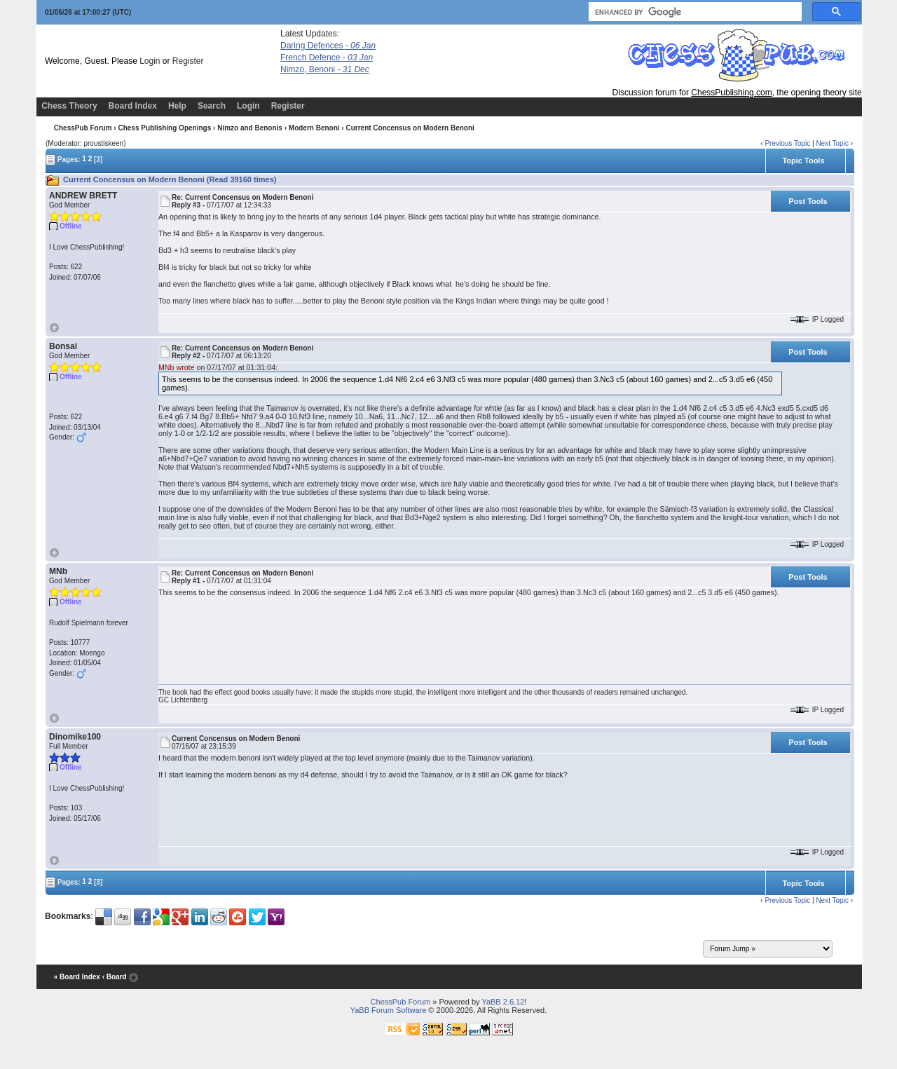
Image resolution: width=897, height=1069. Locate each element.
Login (149, 61)
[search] (694, 12)
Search (212, 106)
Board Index (133, 106)
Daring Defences (328, 45)
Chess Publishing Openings (164, 128)
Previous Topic (787, 143)
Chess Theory (69, 106)
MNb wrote (176, 367)
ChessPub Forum (83, 128)
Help (177, 106)
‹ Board (114, 977)
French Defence (326, 57)
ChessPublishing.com (731, 92)
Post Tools (807, 201)
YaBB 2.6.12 (502, 1001)
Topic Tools (803, 160)
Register (188, 61)
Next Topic (832, 143)
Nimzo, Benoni (324, 69)
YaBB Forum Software (388, 1010)
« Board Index (77, 977)
